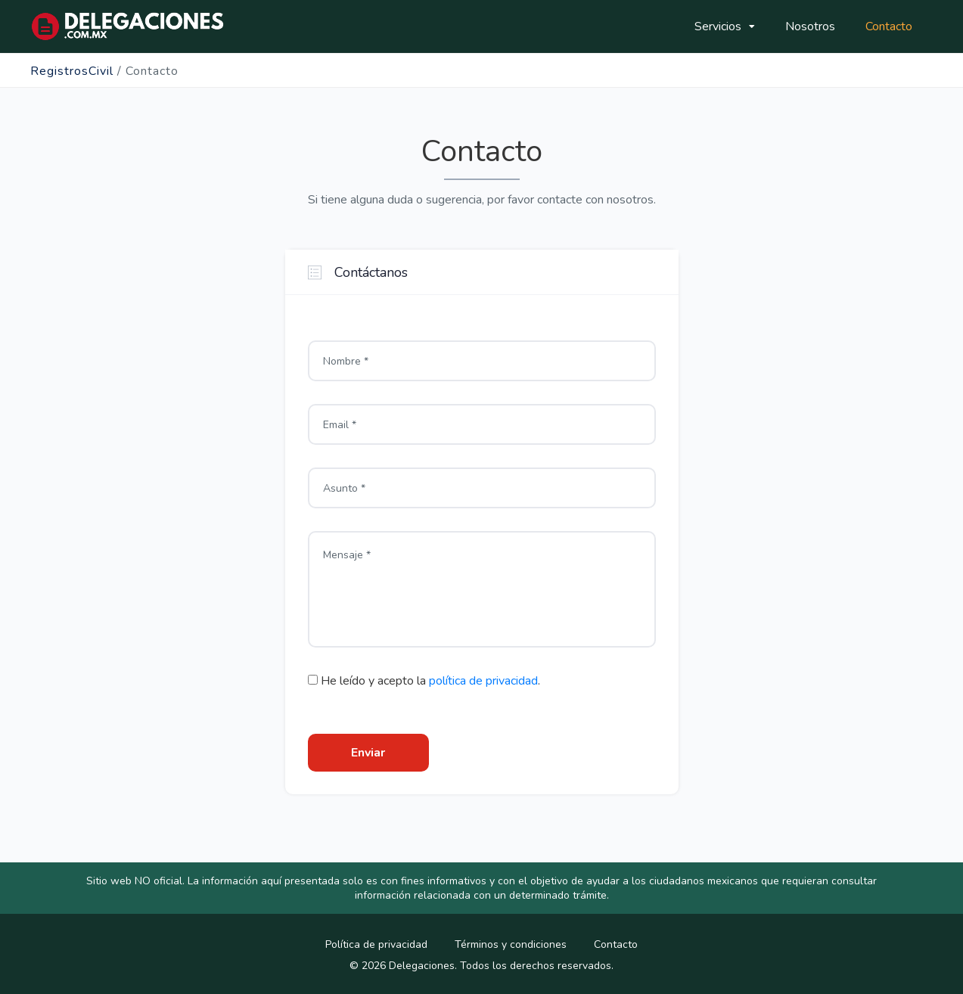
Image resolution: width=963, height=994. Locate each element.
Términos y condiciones (511, 944)
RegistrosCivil (71, 71)
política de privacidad (483, 681)
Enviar (368, 752)
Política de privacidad (376, 944)
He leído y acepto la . (424, 681)
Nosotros (810, 26)
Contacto (888, 26)
